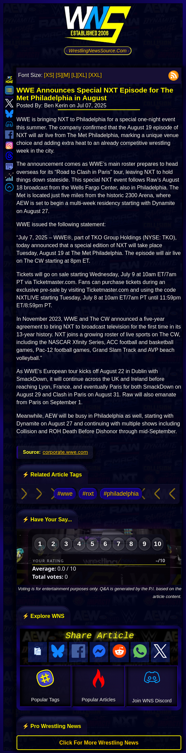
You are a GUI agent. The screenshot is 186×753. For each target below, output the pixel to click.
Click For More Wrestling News (98, 742)
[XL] (82, 75)
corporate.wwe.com (65, 452)
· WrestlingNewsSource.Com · (97, 50)
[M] (66, 75)
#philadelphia (121, 493)
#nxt (88, 493)
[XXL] (95, 75)
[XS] (49, 75)
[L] (74, 75)
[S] (59, 75)
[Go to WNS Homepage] (98, 26)
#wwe (65, 493)
